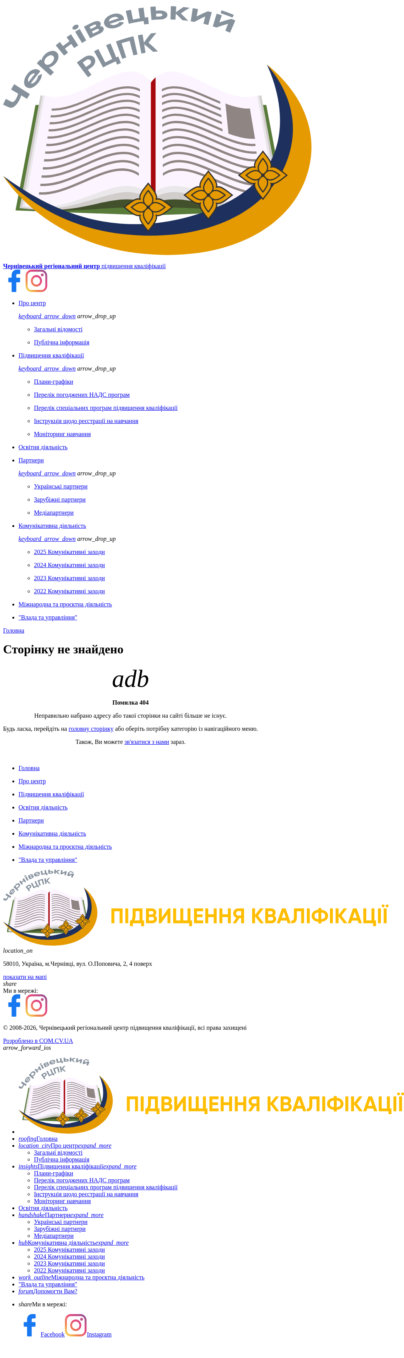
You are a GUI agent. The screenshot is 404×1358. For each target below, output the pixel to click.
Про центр (65, 1145)
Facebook (42, 1334)
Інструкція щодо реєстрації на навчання (86, 1194)
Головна (13, 630)
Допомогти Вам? (48, 1291)
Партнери (61, 1215)
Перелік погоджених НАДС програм (82, 1180)
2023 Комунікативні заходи (69, 1263)
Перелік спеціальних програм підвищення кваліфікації (106, 1187)
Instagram (88, 1334)
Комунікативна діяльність (74, 1242)
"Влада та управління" (48, 1284)
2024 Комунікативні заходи (69, 1256)
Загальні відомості (58, 1152)
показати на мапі (25, 977)
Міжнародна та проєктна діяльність (82, 1277)
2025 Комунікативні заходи (69, 1249)
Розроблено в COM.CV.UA (38, 1040)
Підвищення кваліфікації (77, 1166)
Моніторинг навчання (62, 1201)
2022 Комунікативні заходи (69, 1270)
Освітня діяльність (43, 1208)
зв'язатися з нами (147, 742)
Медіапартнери (54, 1235)
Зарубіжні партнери (60, 1228)
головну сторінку (91, 728)
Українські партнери (61, 1222)
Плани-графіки (53, 1173)
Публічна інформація (61, 1159)
